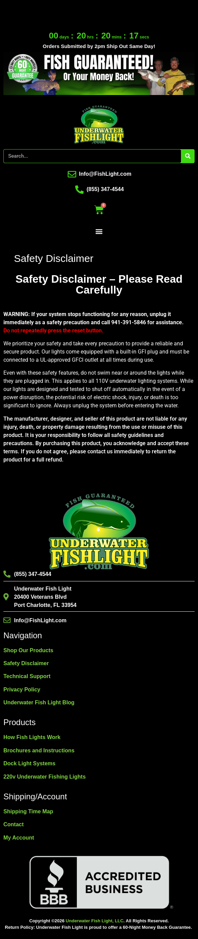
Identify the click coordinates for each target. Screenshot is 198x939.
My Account (18, 838)
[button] (99, 231)
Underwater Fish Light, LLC (94, 920)
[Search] (187, 156)
